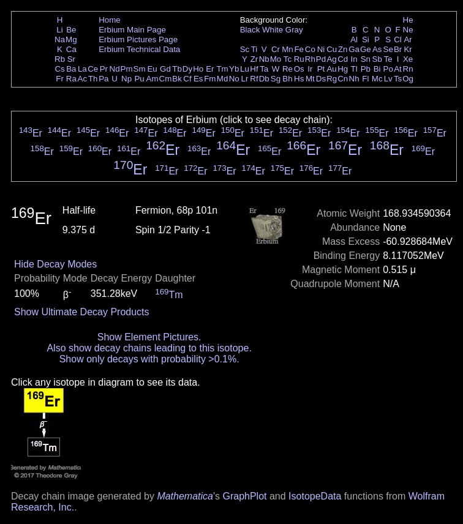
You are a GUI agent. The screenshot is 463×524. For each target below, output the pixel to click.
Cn (342, 78)
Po (388, 68)
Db (264, 78)
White (272, 29)
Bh (287, 78)
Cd (342, 59)
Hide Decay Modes (55, 264)
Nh (354, 78)
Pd (321, 59)
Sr (71, 59)
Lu (244, 68)
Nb (264, 59)
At (398, 68)
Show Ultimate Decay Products (81, 312)
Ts (398, 78)
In (354, 59)
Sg (275, 78)
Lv (388, 78)
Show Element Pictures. (149, 337)
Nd (115, 68)
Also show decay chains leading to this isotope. (149, 348)
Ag (331, 59)
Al (354, 39)
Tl (354, 68)
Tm (222, 68)
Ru (299, 59)
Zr (254, 59)
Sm (140, 68)
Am (152, 78)
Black (250, 29)
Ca (71, 49)
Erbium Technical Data (139, 49)
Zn (343, 49)
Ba (71, 68)
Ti (254, 49)
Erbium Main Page (132, 29)
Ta (264, 68)
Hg (342, 68)
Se (388, 49)
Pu (139, 78)
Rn (408, 68)
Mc (377, 78)
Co (310, 49)
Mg (71, 39)
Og (407, 78)
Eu (152, 68)
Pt (321, 68)
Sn (366, 59)
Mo (276, 59)
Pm (127, 68)
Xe (408, 59)
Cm (165, 78)
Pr (104, 68)
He (408, 19)
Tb (177, 68)
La (82, 68)
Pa (103, 78)
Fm (210, 78)
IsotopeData (314, 496)
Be (71, 29)
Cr (275, 49)
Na (60, 39)
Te (388, 59)
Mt (310, 78)
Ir (309, 68)
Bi (377, 68)
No (234, 78)
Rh (310, 59)
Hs (299, 78)
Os (299, 68)
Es (198, 78)
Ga (353, 49)
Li (59, 29)
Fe (299, 49)
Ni (321, 49)
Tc (288, 59)
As (377, 49)
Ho (198, 68)
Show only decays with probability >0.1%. (149, 359)
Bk (177, 78)
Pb (366, 68)
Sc (245, 49)
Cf (187, 78)
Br (398, 49)
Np (126, 78)
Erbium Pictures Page (138, 39)
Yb (234, 68)
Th (93, 78)
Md (222, 78)
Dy (187, 68)
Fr (60, 78)
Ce (93, 68)
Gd (165, 68)
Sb (377, 59)
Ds (321, 78)
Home (110, 19)
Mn (287, 49)
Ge (365, 49)
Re (287, 68)
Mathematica (185, 496)
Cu (331, 49)
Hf (254, 68)
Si (365, 39)
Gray (294, 29)
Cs (59, 68)
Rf (254, 78)
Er (210, 68)
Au (331, 68)
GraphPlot (244, 496)
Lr (245, 78)
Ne (408, 29)
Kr (408, 49)
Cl (398, 39)
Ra (71, 78)
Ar (408, 39)
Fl (365, 78)
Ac (83, 78)
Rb (60, 59)
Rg (331, 78)
